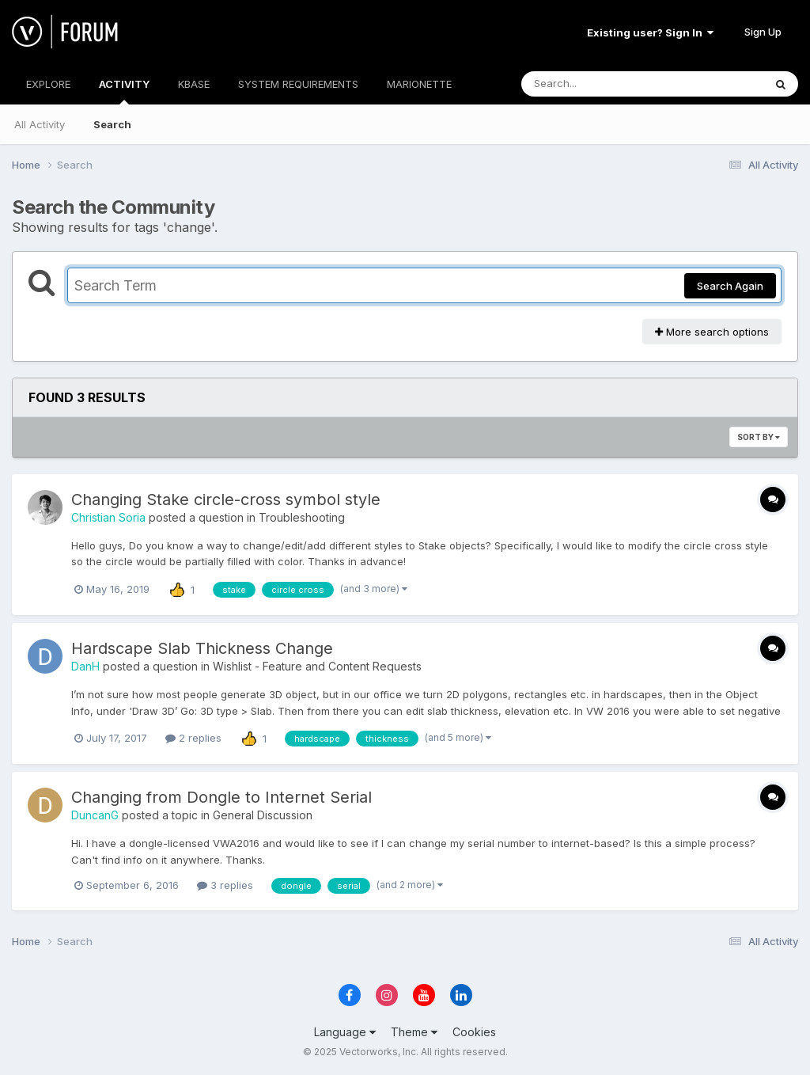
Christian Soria (108, 517)
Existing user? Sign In (650, 32)
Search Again (730, 285)
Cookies (474, 1032)
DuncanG (95, 815)
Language (345, 1032)
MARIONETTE (419, 84)
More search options (712, 331)
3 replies (225, 885)
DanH (85, 666)
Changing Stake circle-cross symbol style (225, 499)
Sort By (758, 437)
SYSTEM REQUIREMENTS (298, 84)
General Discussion (262, 815)
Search (112, 124)
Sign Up (763, 31)
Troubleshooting (302, 517)
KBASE (194, 84)
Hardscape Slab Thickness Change (202, 648)
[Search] (599, 84)
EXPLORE (48, 84)
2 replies (193, 737)
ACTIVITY (124, 91)
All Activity (39, 124)
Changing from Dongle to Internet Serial (221, 797)
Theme (414, 1032)
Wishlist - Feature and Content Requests (317, 666)
